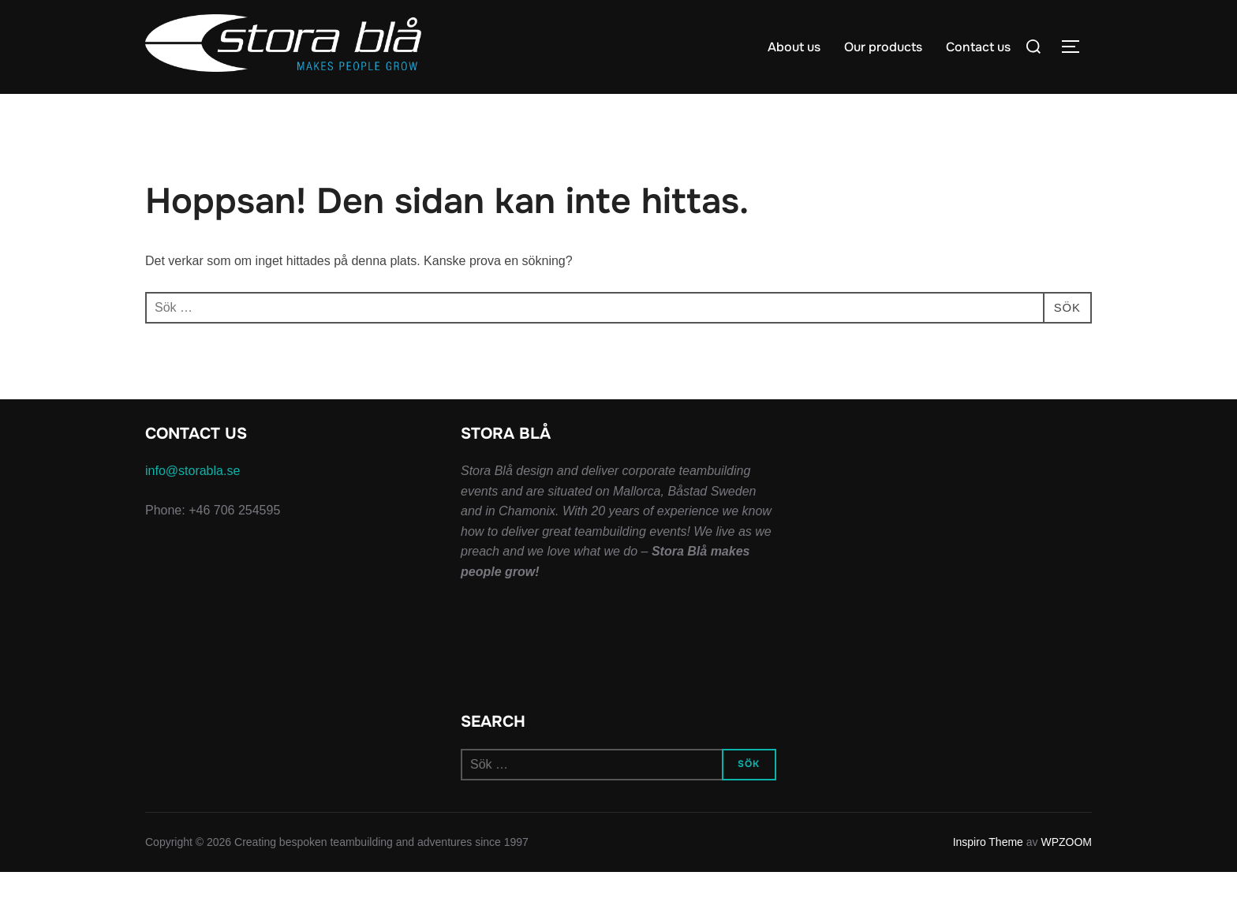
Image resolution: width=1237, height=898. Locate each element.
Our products (883, 47)
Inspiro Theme (988, 868)
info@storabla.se (192, 496)
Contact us (978, 47)
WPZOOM (1066, 868)
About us (794, 47)
